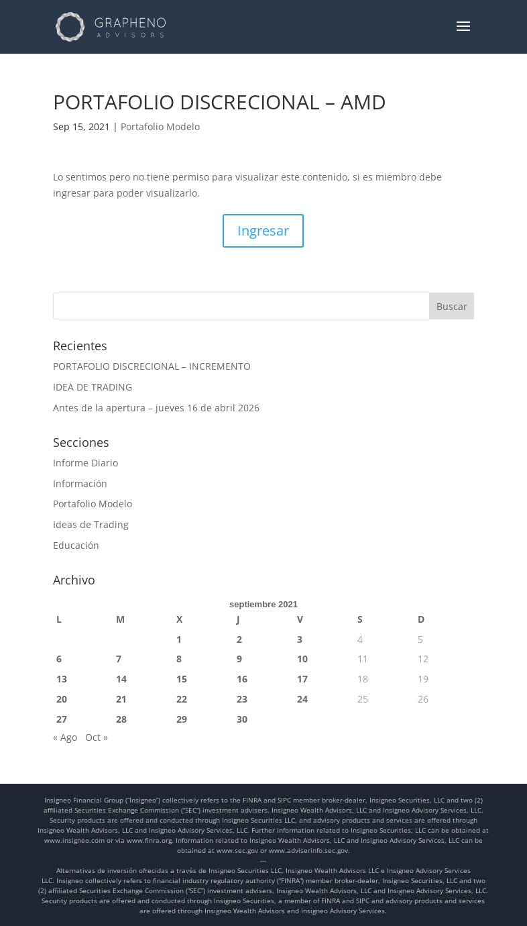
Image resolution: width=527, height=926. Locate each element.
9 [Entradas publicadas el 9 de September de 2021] (239, 658)
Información (80, 483)
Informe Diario (85, 462)
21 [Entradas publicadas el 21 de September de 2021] (121, 698)
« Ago (65, 737)
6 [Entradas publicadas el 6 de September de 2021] (59, 658)
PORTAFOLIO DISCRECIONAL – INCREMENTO (152, 366)
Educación (76, 545)
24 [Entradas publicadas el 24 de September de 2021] (302, 698)
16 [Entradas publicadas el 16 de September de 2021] (242, 678)
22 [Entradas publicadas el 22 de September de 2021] (181, 698)
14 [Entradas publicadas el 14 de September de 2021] (121, 678)
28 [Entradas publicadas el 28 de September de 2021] (121, 719)
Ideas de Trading (91, 524)
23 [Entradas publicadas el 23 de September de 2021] (242, 698)
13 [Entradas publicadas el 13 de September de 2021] (61, 678)
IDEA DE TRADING (92, 386)
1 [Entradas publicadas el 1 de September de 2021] (179, 639)
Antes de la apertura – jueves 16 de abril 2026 (156, 407)
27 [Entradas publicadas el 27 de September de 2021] (61, 719)
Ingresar (263, 230)
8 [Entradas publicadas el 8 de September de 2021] (179, 658)
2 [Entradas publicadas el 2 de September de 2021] (239, 639)
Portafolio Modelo (160, 126)
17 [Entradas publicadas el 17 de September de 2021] (302, 678)
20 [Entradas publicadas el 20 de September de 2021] (61, 698)
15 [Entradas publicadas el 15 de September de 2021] (181, 678)
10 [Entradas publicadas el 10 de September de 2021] (302, 658)
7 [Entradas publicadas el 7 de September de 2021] (118, 658)
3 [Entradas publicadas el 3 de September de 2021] (299, 639)
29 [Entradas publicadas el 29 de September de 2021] (181, 719)
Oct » (96, 737)
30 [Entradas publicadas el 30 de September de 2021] (242, 719)
